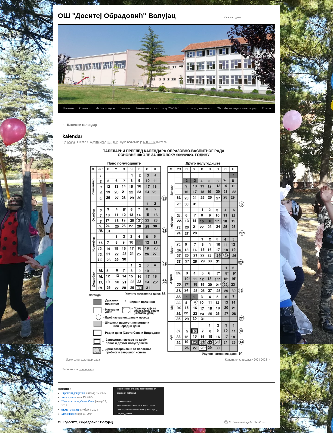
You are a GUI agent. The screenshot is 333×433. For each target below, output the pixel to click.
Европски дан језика (74, 393)
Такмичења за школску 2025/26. (158, 108)
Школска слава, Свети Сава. (78, 401)
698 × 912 (149, 142)
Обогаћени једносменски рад (237, 108)
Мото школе (69, 413)
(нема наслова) (70, 409)
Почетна (68, 108)
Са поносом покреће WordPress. (247, 422)
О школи (85, 108)
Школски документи (198, 108)
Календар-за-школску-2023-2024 (246, 359)
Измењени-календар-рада (83, 359)
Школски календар (79, 125)
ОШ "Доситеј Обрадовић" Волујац (117, 15)
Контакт (267, 108)
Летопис (125, 108)
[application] (138, 401)
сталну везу (86, 369)
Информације (105, 108)
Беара (71, 142)
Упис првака (69, 397)
